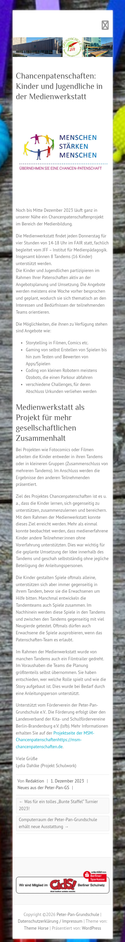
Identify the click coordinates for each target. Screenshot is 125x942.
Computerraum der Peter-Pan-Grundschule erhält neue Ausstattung (58, 823)
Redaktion (35, 781)
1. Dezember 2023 (67, 781)
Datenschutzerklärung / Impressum (50, 921)
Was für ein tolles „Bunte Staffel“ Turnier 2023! (58, 805)
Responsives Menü (105, 25)
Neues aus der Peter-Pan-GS (43, 787)
